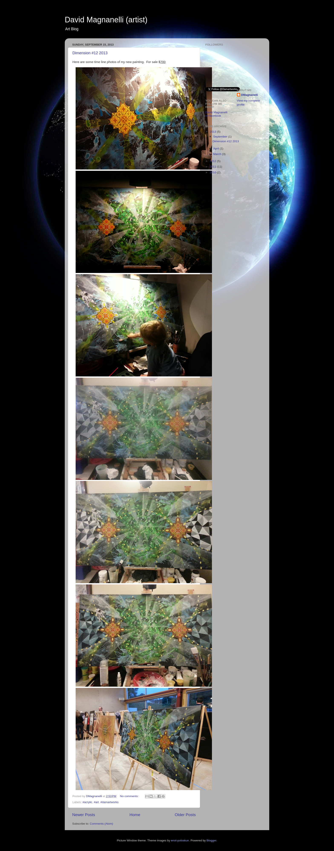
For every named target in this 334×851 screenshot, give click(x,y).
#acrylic (87, 802)
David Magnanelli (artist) (106, 19)
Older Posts (185, 814)
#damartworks (109, 802)
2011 (213, 166)
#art (96, 802)
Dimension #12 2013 (90, 53)
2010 (213, 172)
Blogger (211, 840)
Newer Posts (83, 814)
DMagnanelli (249, 94)
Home (135, 814)
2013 (213, 131)
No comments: (129, 796)
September (220, 136)
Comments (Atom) (101, 823)
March (217, 154)
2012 (213, 161)
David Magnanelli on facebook (216, 114)
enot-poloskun (180, 840)
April (216, 148)
